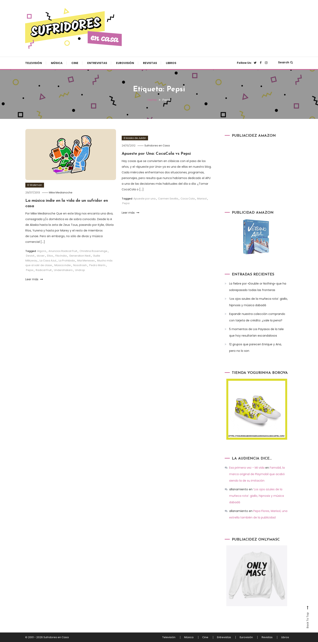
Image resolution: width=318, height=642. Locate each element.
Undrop (80, 269)
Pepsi (29, 269)
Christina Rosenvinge (93, 251)
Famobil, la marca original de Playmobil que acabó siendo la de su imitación (257, 474)
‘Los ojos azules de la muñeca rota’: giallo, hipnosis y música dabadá (258, 302)
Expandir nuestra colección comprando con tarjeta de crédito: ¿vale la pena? (257, 317)
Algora (41, 251)
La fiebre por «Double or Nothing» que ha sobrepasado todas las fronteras (257, 287)
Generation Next (79, 255)
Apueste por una (144, 198)
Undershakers (63, 269)
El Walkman (34, 185)
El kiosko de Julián (135, 138)
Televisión (33, 63)
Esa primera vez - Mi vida (246, 468)
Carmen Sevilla (168, 198)
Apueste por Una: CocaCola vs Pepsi (157, 153)
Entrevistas (97, 63)
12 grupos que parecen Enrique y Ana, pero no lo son (255, 347)
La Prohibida (67, 260)
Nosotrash (80, 265)
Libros (171, 63)
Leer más (34, 279)
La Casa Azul (48, 260)
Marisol (202, 198)
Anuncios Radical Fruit (62, 251)
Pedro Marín (97, 265)
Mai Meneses (86, 260)
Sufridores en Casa (157, 145)
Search (285, 62)
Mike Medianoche (61, 192)
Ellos (50, 255)
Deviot (30, 255)
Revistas (150, 63)
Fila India (61, 255)
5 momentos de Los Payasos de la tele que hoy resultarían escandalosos (256, 332)
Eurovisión (125, 63)
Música (56, 63)
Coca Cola (187, 198)
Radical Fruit (44, 269)
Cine (74, 63)
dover (41, 255)
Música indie (62, 265)
